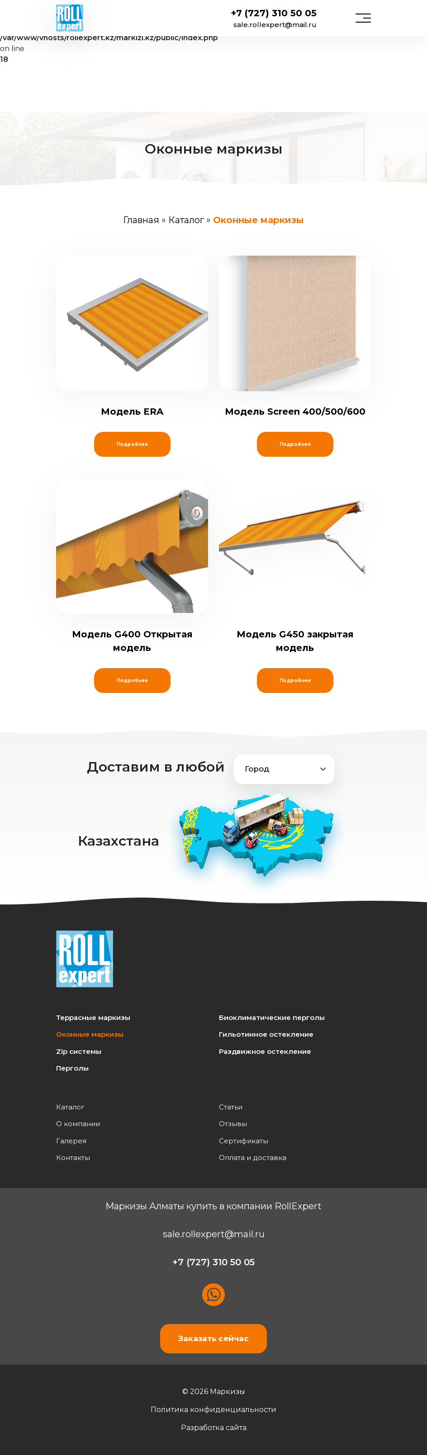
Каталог (186, 220)
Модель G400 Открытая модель (132, 565)
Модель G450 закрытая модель (295, 565)
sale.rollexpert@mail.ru (275, 24)
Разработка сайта (214, 1427)
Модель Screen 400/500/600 (295, 336)
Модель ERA (132, 336)
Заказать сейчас (213, 1338)
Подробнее (132, 444)
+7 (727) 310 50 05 (274, 13)
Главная (141, 220)
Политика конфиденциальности (213, 1409)
